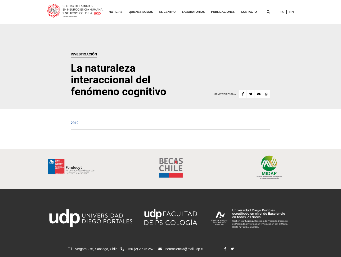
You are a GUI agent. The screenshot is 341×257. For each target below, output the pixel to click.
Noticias (115, 12)
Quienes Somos (141, 12)
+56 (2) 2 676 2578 (138, 249)
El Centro (167, 12)
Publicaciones (223, 12)
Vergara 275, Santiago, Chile (92, 249)
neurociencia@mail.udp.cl (180, 249)
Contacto (249, 12)
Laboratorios (193, 12)
